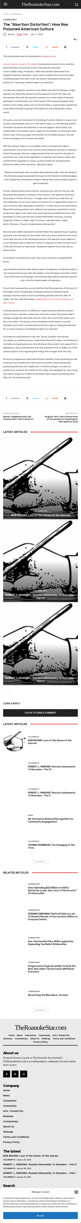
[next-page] (10, 691)
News (30, 815)
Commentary (16, 14)
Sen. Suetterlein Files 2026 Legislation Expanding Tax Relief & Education (50, 943)
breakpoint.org (48, 56)
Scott (19, 34)
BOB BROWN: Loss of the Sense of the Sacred (40, 515)
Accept (40, 1215)
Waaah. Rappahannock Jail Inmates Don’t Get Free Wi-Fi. (18, 417)
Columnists (40, 511)
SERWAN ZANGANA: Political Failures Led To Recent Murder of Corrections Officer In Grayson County (52, 916)
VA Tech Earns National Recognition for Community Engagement (50, 820)
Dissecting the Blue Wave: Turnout (48, 995)
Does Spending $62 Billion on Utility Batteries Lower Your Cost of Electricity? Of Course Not (52, 890)
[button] (76, 1192)
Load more (40, 861)
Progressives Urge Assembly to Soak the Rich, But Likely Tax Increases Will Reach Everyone (52, 969)
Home (6, 14)
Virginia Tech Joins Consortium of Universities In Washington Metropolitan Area (61, 419)
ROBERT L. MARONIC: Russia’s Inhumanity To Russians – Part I (40, 679)
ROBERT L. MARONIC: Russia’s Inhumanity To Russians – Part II (40, 596)
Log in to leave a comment (40, 713)
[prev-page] (5, 691)
